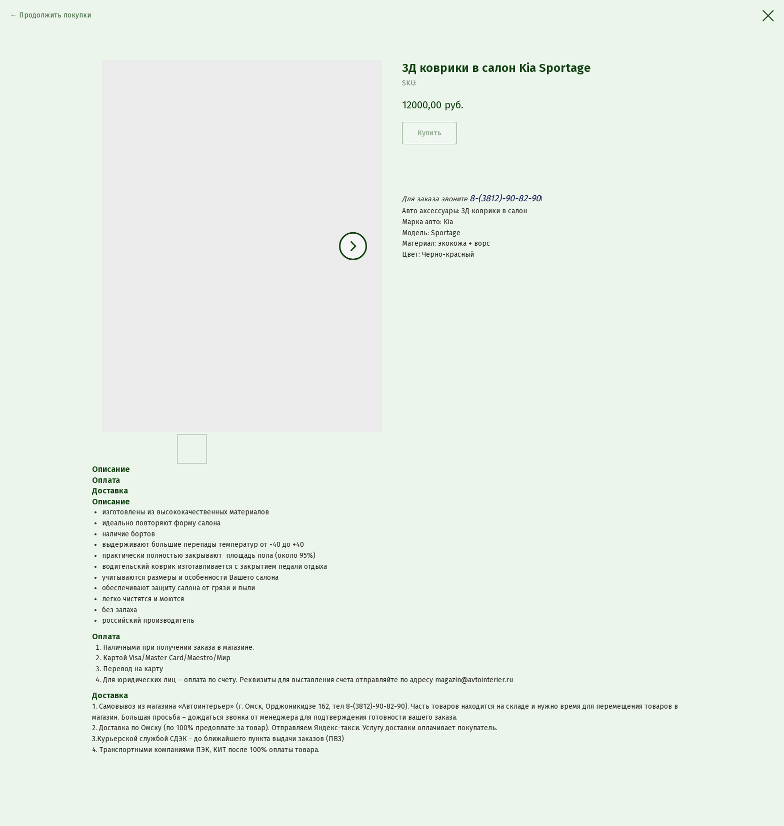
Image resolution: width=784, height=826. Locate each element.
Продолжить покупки (55, 15)
